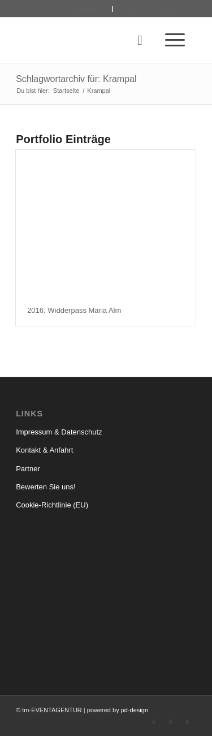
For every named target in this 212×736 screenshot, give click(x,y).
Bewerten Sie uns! (46, 487)
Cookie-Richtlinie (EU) (52, 505)
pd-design (134, 710)
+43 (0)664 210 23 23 (145, 8)
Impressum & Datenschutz (59, 432)
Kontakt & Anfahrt (44, 450)
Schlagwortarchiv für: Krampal (76, 79)
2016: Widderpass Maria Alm (74, 310)
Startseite (66, 90)
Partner (28, 468)
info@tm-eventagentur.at (73, 8)
